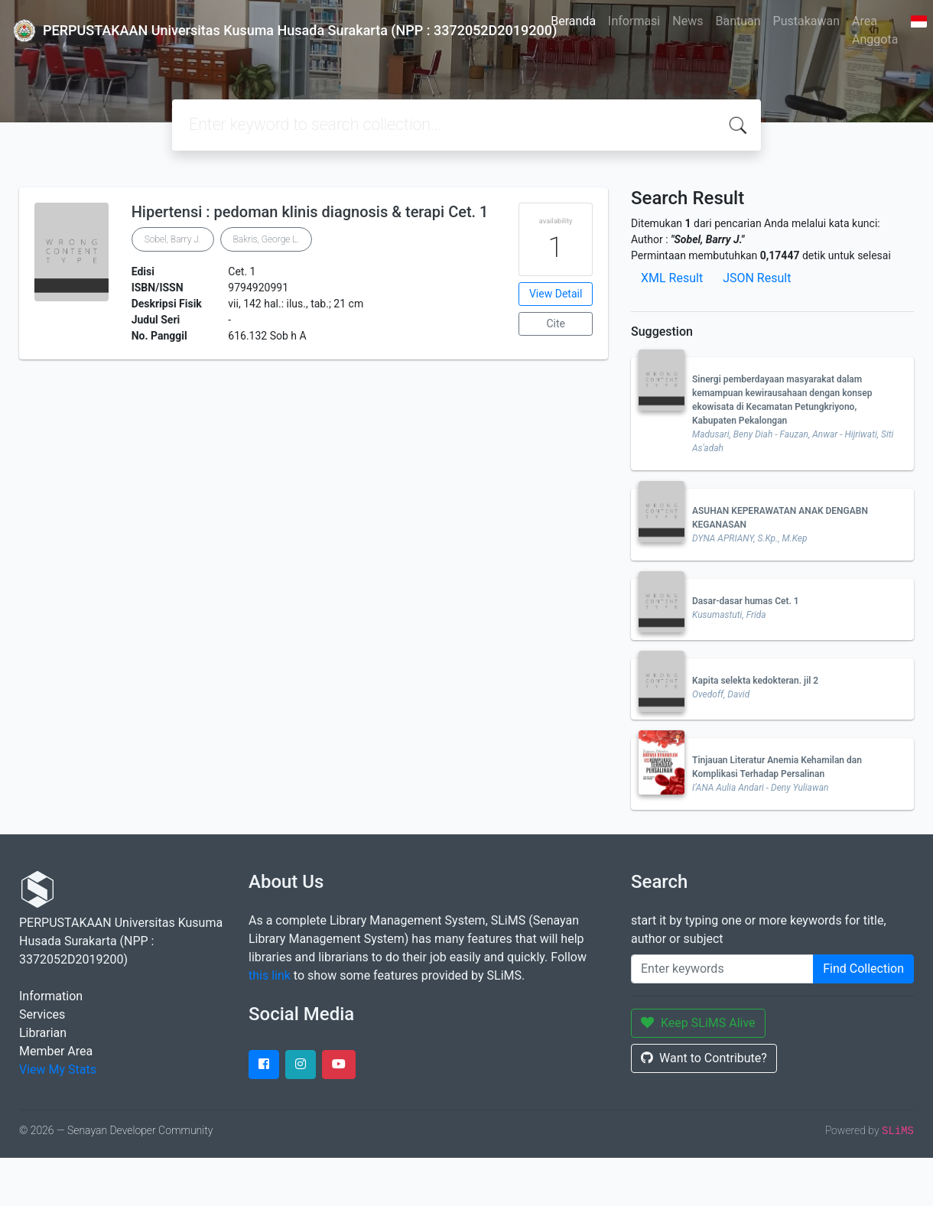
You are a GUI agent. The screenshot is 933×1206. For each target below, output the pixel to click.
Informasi (634, 21)
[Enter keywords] (722, 968)
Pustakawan (806, 21)
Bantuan (737, 21)
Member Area (56, 1051)
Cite (555, 323)
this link (270, 975)
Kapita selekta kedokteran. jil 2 (755, 680)
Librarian (43, 1033)
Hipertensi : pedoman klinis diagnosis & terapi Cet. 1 (310, 212)
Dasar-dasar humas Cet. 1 (745, 601)
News (687, 21)
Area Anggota (875, 30)
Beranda (573, 21)
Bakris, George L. (266, 239)
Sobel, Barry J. (173, 239)
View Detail (555, 294)
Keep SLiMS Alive (698, 1023)
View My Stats (57, 1069)
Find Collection (863, 968)
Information (51, 996)
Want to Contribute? (704, 1058)
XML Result (672, 278)
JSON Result (757, 278)
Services (42, 1014)
